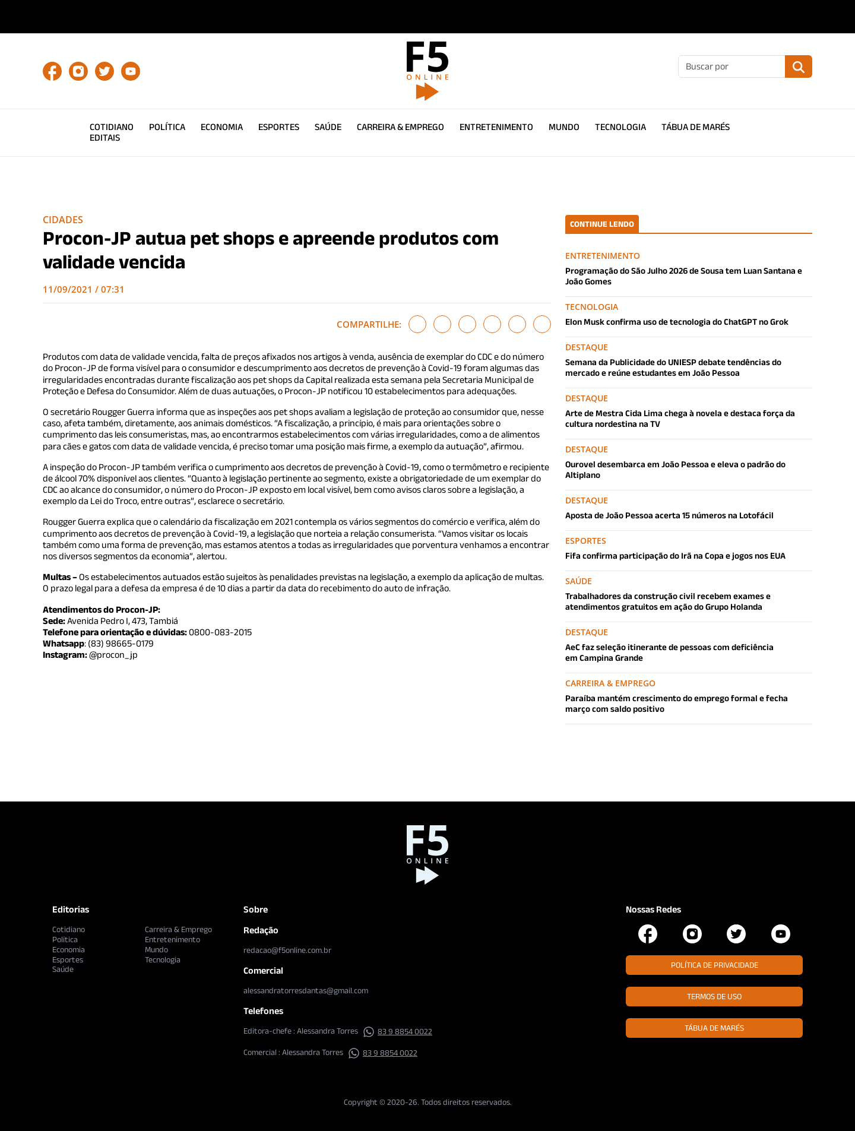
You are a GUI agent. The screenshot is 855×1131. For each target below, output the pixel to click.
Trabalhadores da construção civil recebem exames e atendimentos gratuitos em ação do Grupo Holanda (668, 601)
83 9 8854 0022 (397, 1031)
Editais (105, 137)
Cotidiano (112, 127)
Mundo (564, 127)
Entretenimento (496, 127)
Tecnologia (620, 127)
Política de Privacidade (714, 965)
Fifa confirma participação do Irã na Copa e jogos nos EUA (675, 555)
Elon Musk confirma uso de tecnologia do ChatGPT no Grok (676, 321)
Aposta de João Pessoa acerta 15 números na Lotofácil (669, 515)
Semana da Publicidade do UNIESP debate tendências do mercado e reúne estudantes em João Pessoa (673, 367)
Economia (222, 127)
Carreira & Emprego (400, 127)
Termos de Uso (714, 996)
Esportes (278, 127)
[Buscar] (732, 66)
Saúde (328, 127)
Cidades (63, 219)
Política (167, 127)
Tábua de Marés (695, 127)
